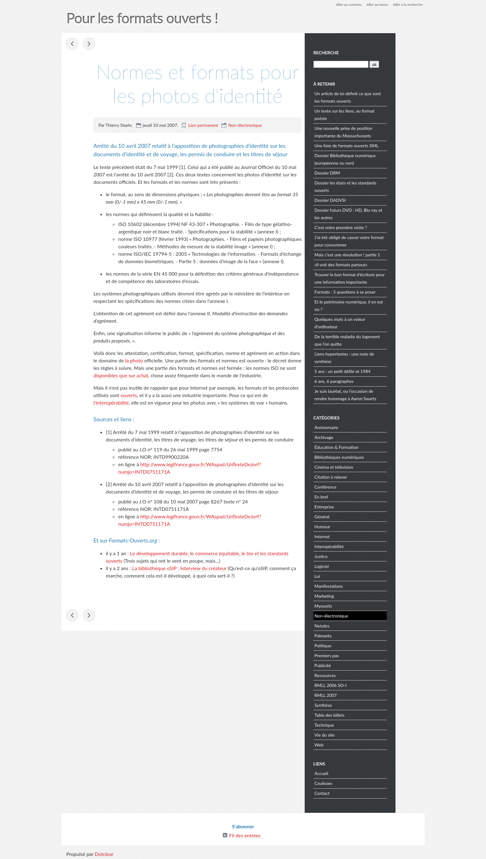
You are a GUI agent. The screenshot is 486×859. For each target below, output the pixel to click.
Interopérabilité (358, 545)
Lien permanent (203, 125)
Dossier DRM (356, 172)
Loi (347, 575)
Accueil (351, 772)
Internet (351, 535)
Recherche (356, 52)
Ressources (354, 674)
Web (348, 744)
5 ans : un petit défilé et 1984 (372, 370)
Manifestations (358, 585)
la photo (134, 361)
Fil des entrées (244, 834)
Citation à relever (360, 476)
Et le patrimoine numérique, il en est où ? (378, 305)
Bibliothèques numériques (369, 456)
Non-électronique (245, 125)
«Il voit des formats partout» (370, 264)
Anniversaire (356, 426)
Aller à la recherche (406, 4)
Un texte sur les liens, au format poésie (374, 114)
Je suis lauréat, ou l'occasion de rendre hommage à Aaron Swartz (375, 394)
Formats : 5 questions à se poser (374, 291)
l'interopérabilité (111, 403)
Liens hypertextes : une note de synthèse (374, 357)
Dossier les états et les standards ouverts (375, 185)
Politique (352, 645)
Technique (354, 724)
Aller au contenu (345, 4)
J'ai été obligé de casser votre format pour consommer (378, 240)
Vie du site (354, 734)
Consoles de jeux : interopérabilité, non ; (89, 44)
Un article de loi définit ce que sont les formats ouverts (377, 96)
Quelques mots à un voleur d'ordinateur (369, 322)
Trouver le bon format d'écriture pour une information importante (375, 277)
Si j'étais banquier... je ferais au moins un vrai (73, 44)
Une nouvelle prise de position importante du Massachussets (373, 131)
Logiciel (351, 565)
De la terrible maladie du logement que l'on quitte (376, 339)
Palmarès (352, 635)
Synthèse (352, 704)
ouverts (129, 395)
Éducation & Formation (366, 446)
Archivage (353, 436)
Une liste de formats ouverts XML (376, 145)
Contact (351, 792)
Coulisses (353, 782)
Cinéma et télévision (363, 466)
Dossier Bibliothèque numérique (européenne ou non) (374, 158)
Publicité (352, 664)
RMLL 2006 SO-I (360, 684)
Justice (350, 555)
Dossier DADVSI (359, 199)
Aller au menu (375, 4)
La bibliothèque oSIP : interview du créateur (179, 568)
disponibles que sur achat (121, 376)
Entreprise (354, 506)
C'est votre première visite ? (370, 226)
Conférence (355, 486)
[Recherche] (370, 63)
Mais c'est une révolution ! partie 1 (377, 254)
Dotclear (104, 853)
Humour (352, 526)
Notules (351, 625)
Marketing (354, 595)
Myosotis (352, 605)
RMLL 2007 (355, 694)
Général (351, 516)
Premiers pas (356, 655)
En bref (351, 496)
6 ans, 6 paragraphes (363, 380)
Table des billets (359, 714)
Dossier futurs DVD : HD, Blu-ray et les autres (378, 213)
